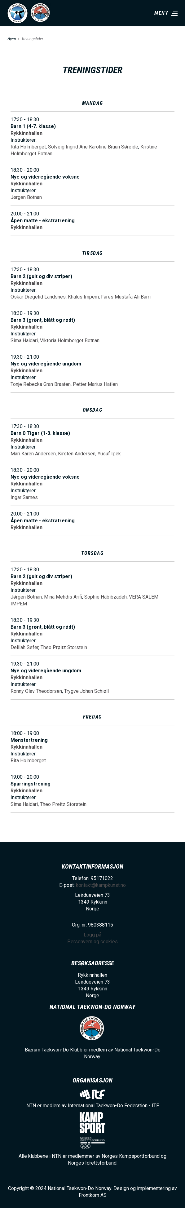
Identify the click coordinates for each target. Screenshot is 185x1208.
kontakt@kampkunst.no (101, 885)
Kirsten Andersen (76, 454)
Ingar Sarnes (24, 497)
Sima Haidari (24, 340)
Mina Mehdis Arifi (63, 597)
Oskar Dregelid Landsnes (38, 297)
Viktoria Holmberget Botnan (69, 340)
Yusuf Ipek (109, 454)
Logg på (92, 935)
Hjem (11, 38)
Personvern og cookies (92, 942)
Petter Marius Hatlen (95, 384)
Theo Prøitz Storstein (64, 647)
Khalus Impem (83, 297)
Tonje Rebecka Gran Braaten (41, 384)
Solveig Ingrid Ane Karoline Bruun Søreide (93, 147)
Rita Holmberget (28, 147)
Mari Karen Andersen (33, 454)
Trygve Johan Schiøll (86, 691)
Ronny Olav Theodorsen (36, 691)
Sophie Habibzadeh (105, 597)
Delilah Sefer (24, 647)
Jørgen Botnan (26, 197)
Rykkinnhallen (26, 133)
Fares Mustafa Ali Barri (126, 297)
